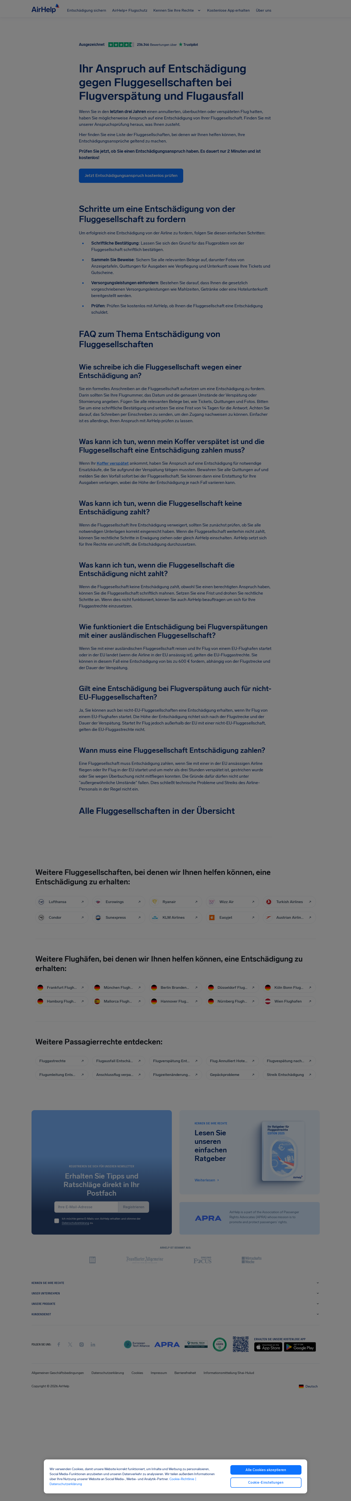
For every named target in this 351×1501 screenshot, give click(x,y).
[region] (175, 1476)
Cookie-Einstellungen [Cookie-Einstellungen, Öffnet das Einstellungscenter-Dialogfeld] (265, 1483)
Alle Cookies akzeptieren (266, 1470)
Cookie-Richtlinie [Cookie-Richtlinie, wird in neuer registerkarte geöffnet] (181, 1479)
